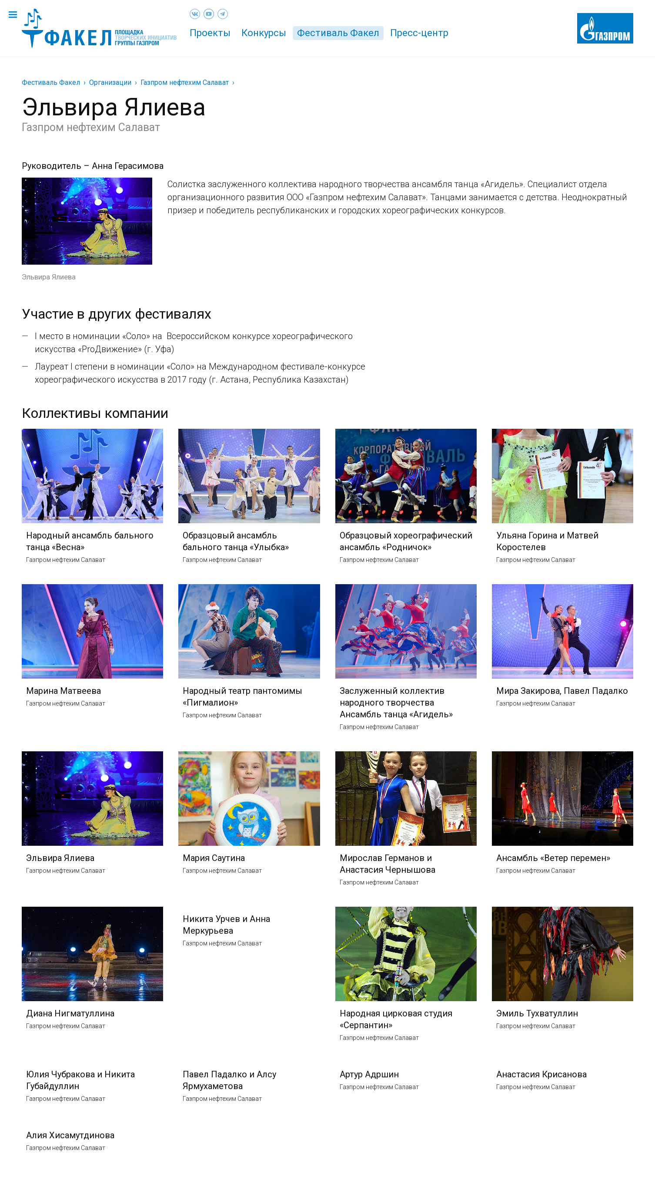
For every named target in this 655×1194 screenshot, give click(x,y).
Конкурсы (263, 32)
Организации (110, 82)
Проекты (210, 32)
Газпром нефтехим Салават (184, 82)
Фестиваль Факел (338, 32)
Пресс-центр (419, 32)
